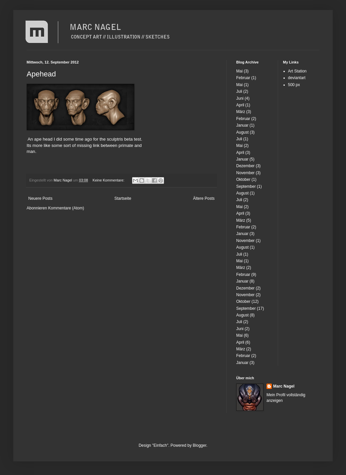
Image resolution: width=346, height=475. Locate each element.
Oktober (243, 179)
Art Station (297, 71)
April (240, 105)
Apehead (41, 74)
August (242, 132)
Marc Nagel (283, 386)
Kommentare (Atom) (66, 208)
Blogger (199, 445)
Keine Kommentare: (108, 180)
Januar (242, 125)
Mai (239, 71)
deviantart (297, 77)
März (240, 111)
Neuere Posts (40, 198)
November (245, 173)
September (246, 186)
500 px (294, 84)
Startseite (122, 198)
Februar (243, 77)
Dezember (245, 166)
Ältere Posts (204, 198)
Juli (239, 91)
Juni (240, 98)
